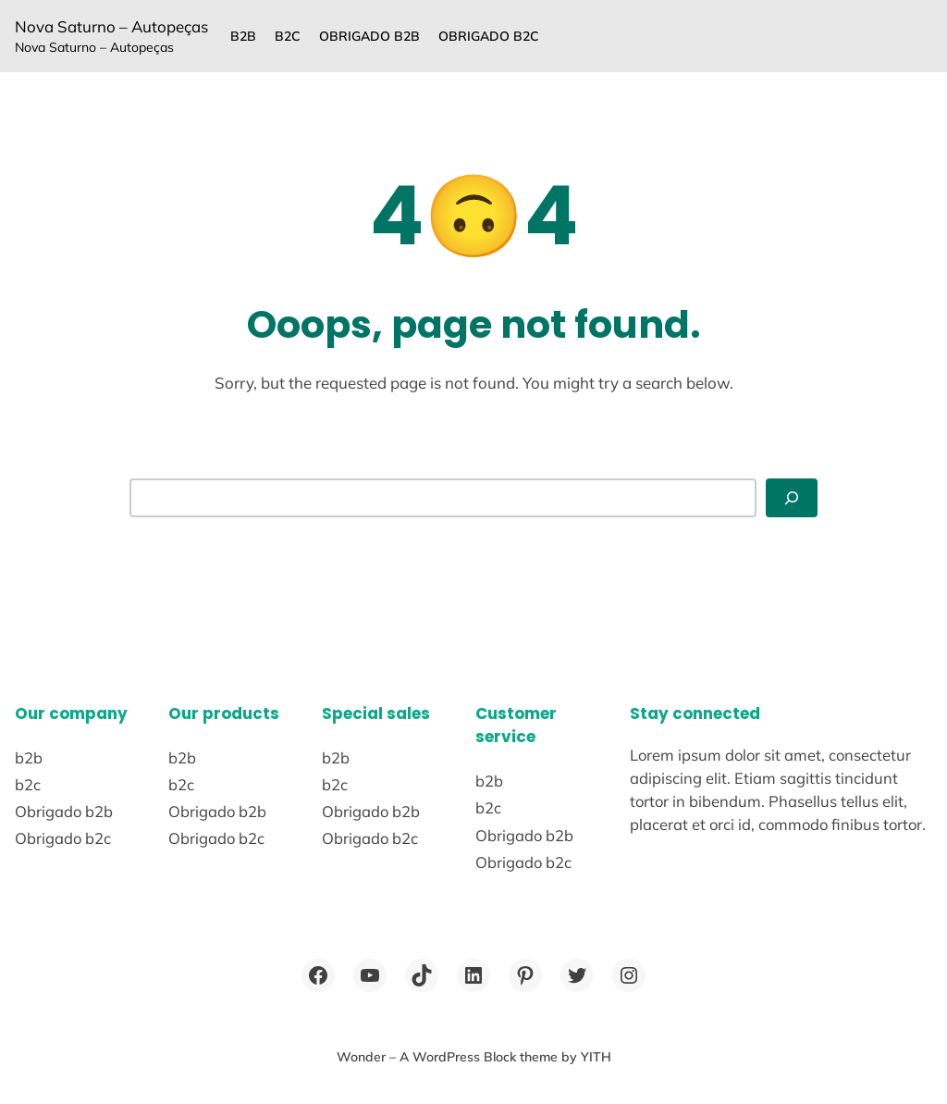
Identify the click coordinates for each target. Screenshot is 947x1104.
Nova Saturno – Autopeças (111, 26)
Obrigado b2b (369, 36)
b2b (243, 36)
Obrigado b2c (488, 36)
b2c (288, 36)
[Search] (792, 497)
